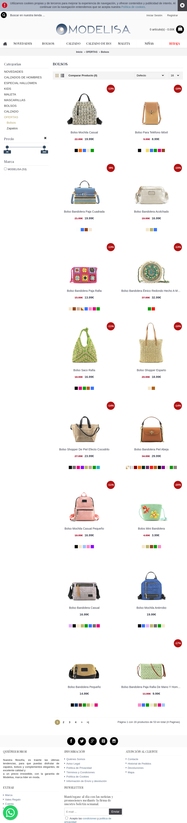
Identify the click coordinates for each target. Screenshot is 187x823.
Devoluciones (135, 767)
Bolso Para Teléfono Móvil (151, 132)
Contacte (132, 759)
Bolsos (105, 52)
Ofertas (8, 808)
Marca (7, 795)
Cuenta (8, 804)
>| (88, 722)
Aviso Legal (72, 763)
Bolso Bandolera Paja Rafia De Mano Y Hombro (151, 687)
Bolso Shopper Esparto (151, 370)
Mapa (130, 772)
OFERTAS (91, 52)
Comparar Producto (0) (83, 75)
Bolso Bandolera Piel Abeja (151, 449)
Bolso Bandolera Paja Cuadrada (84, 211)
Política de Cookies (76, 776)
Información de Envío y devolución (85, 781)
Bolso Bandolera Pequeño (84, 687)
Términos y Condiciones (79, 772)
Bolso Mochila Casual (84, 132)
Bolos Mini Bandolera (151, 528)
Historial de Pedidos (138, 763)
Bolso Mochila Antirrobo (151, 607)
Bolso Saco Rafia (84, 370)
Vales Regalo (11, 799)
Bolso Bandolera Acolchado (151, 211)
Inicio (79, 52)
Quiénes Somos (74, 759)
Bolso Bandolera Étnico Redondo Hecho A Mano (151, 290)
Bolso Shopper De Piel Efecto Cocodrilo (84, 449)
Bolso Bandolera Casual (84, 607)
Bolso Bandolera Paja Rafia (84, 290)
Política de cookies (133, 7)
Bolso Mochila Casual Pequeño (84, 528)
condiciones (90, 818)
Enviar (115, 811)
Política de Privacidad (78, 767)
